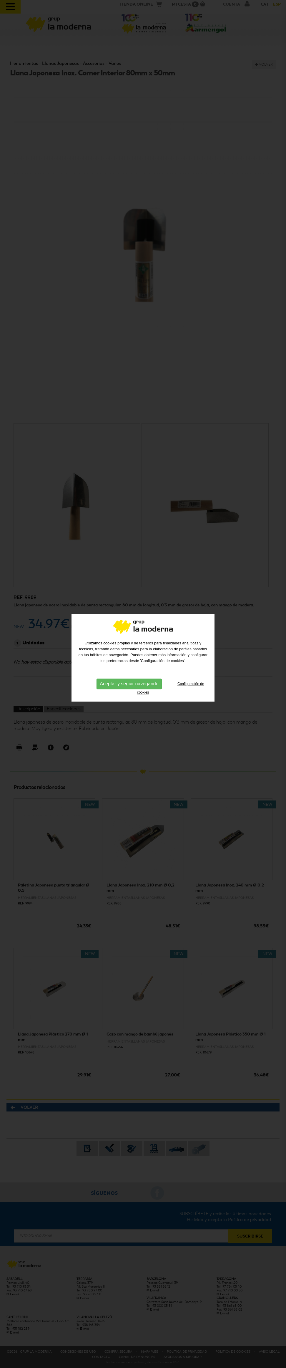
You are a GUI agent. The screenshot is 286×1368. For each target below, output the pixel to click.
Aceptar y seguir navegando (129, 639)
